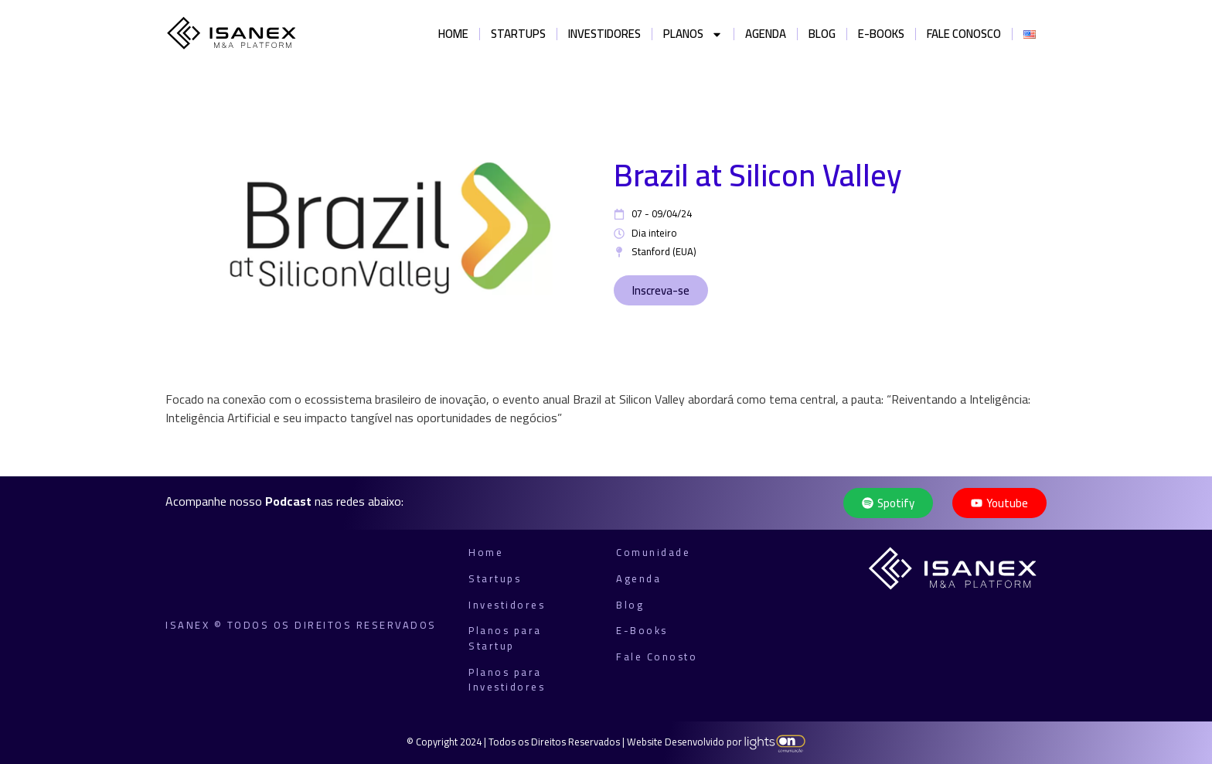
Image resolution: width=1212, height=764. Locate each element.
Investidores (604, 33)
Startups (518, 33)
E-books (881, 33)
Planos (693, 34)
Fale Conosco (964, 33)
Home (453, 33)
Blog (822, 33)
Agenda (765, 33)
